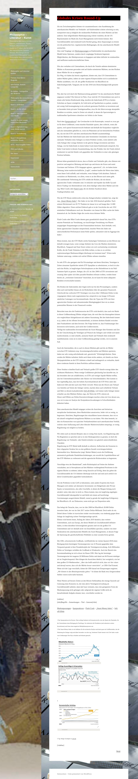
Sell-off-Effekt (89, 391)
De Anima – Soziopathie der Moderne (19, 92)
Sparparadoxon (70, 121)
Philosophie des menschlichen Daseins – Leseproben (22, 99)
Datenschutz (15, 167)
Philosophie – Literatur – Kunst (20, 36)
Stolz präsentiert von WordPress (80, 774)
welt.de (74, 738)
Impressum (15, 158)
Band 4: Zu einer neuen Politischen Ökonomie (19, 121)
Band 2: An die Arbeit (18, 109)
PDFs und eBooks (17, 149)
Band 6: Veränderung (18, 134)
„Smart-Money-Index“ (69, 201)
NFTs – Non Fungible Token (21, 145)
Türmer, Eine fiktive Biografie (18, 79)
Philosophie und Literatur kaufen (20, 72)
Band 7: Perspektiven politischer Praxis (18, 139)
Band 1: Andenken (17, 105)
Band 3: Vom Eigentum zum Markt (19, 114)
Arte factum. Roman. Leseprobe (18, 85)
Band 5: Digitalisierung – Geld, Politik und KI (19, 128)
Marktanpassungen (82, 51)
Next (118, 751)
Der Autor (14, 153)
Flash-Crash (78, 189)
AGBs (12, 162)
